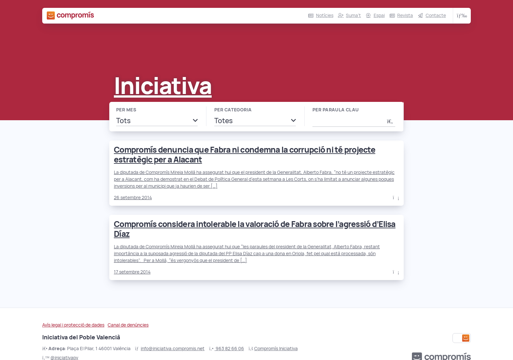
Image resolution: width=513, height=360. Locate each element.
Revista (405, 15)
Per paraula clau (335, 110)
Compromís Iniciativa (276, 348)
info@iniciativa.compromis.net (172, 348)
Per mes (126, 110)
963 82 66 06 (229, 348)
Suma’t (353, 15)
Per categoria (233, 110)
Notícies (324, 15)
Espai (379, 15)
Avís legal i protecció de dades (73, 325)
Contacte (436, 15)
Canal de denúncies (128, 325)
